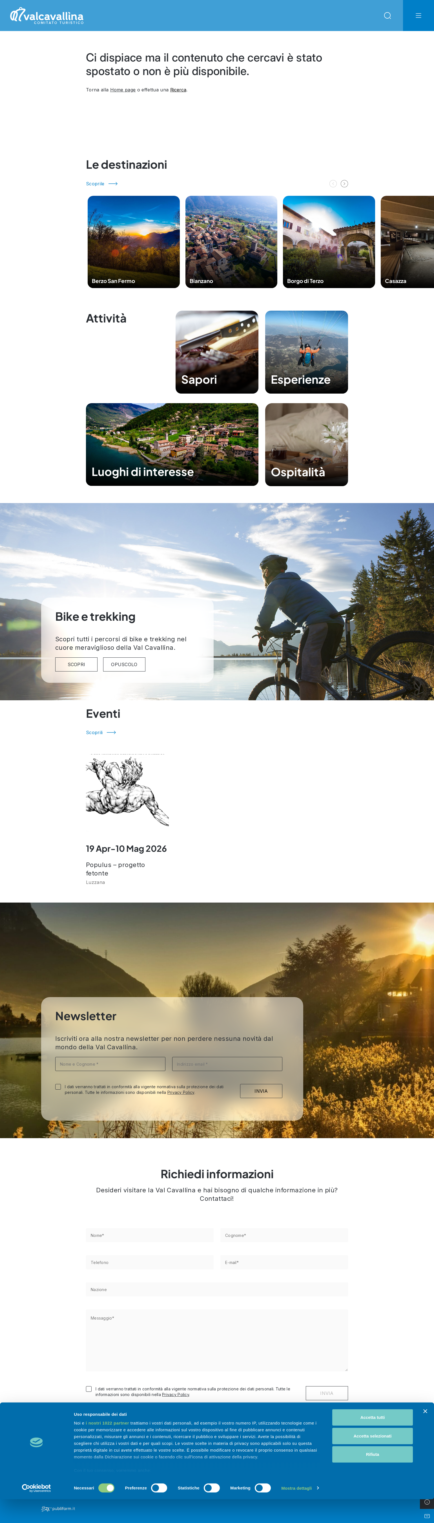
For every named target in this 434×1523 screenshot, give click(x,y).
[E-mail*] (284, 1262)
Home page (123, 90)
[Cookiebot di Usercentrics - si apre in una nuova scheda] (36, 1512)
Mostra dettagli (296, 1511)
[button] (344, 183)
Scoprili (94, 732)
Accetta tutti (372, 1441)
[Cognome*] (284, 1235)
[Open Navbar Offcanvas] (418, 15)
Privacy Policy (180, 1092)
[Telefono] (150, 1262)
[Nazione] (217, 1289)
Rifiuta (372, 1478)
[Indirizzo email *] (227, 1064)
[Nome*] (150, 1235)
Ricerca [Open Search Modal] (178, 90)
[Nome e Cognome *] (110, 1064)
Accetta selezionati (372, 1459)
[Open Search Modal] (387, 15)
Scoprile (95, 183)
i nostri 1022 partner (107, 1447)
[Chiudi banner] (425, 1435)
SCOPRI (76, 664)
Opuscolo (124, 664)
